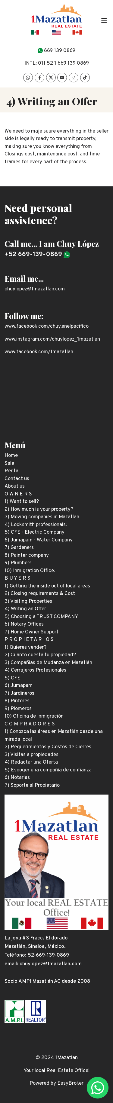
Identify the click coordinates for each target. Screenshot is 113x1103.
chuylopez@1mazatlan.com (35, 289)
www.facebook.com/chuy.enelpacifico (47, 326)
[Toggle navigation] (104, 20)
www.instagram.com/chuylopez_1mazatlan (52, 339)
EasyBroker (70, 1083)
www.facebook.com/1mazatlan (39, 352)
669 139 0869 (59, 50)
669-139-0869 (52, 955)
